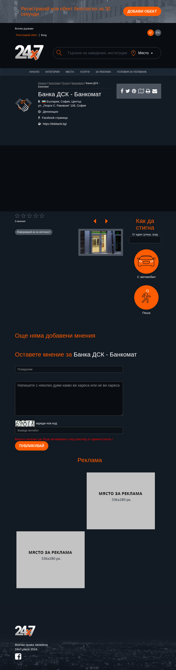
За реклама (103, 71)
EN (158, 32)
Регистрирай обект (26, 35)
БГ (150, 32)
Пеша (146, 299)
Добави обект (142, 11)
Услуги (85, 71)
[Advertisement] (139, 119)
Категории (52, 71)
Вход (43, 35)
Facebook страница (55, 117)
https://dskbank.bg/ (55, 123)
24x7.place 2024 (26, 649)
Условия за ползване (132, 71)
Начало (34, 71)
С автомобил (146, 264)
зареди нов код (46, 423)
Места (70, 71)
